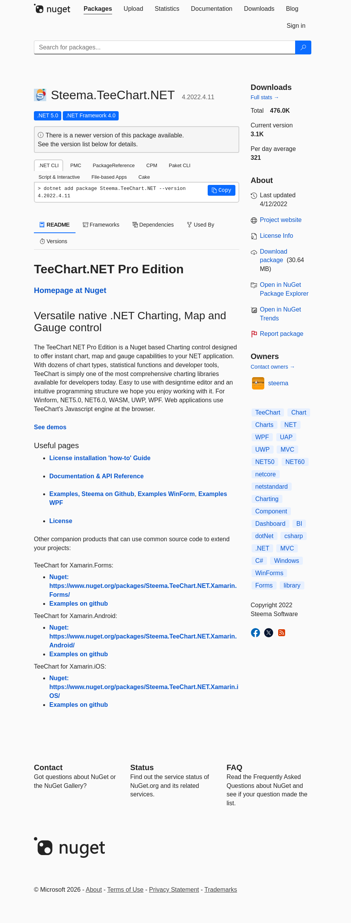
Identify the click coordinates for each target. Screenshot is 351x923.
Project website (281, 220)
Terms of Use (125, 889)
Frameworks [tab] (101, 225)
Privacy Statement (174, 889)
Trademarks (221, 889)
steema (278, 383)
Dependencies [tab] (153, 225)
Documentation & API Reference (96, 476)
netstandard (271, 486)
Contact (48, 767)
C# (259, 560)
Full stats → (265, 97)
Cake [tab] (144, 177)
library (292, 585)
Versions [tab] (53, 241)
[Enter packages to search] (165, 47)
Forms (264, 585)
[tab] (98, 8)
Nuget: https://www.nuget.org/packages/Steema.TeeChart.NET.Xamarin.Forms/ (143, 586)
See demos (50, 427)
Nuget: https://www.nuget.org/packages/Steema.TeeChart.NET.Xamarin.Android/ (143, 636)
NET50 (265, 462)
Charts (264, 425)
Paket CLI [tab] (179, 165)
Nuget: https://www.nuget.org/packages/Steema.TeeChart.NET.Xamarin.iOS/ (143, 687)
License (60, 521)
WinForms (269, 573)
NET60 (295, 462)
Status (142, 767)
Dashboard (270, 523)
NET (290, 425)
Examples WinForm (166, 494)
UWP (262, 449)
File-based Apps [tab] (109, 177)
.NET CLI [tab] (49, 165)
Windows (286, 560)
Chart (298, 412)
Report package (282, 333)
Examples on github (78, 603)
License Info (276, 235)
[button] (221, 190)
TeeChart (267, 412)
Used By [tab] (200, 225)
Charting (267, 499)
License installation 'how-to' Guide (100, 458)
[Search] (303, 47)
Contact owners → (273, 367)
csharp (293, 536)
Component (271, 511)
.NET (262, 548)
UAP (286, 437)
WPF (262, 437)
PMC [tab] (75, 165)
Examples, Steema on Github (91, 494)
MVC (287, 449)
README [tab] (55, 225)
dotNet (264, 536)
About (94, 889)
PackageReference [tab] (114, 165)
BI (299, 523)
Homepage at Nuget (70, 290)
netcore (265, 474)
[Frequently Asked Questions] (234, 767)
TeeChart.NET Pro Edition (109, 269)
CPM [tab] (151, 165)
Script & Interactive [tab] (59, 177)
